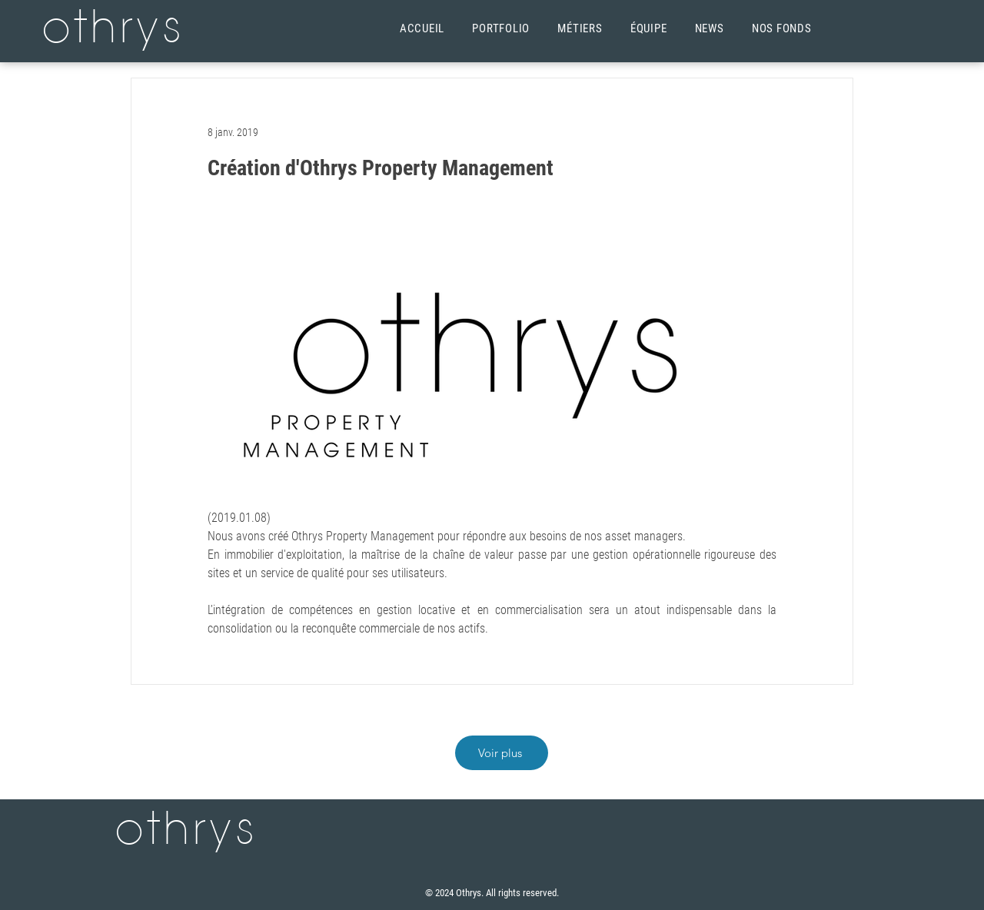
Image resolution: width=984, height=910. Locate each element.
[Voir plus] (501, 753)
